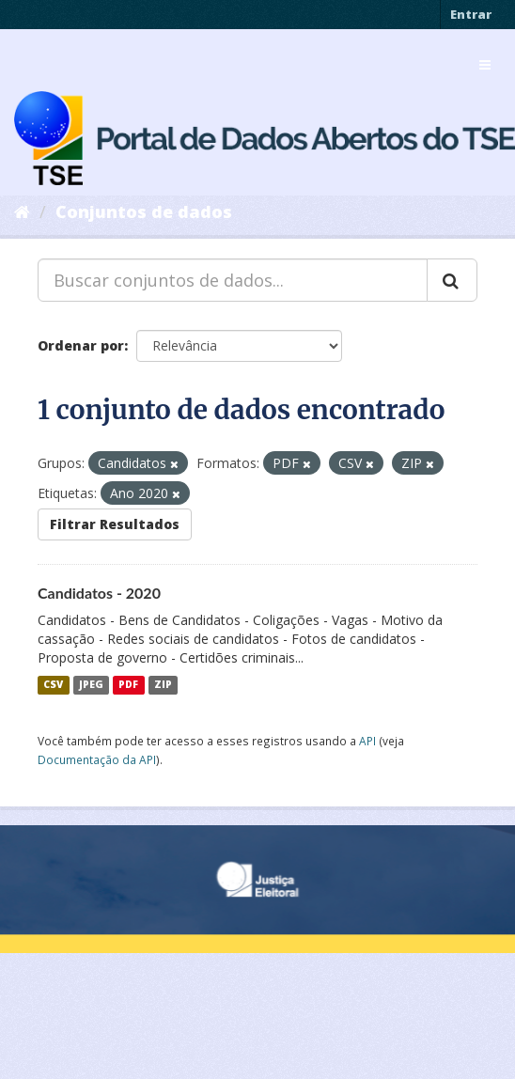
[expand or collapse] (485, 65)
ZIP (163, 685)
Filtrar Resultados (114, 524)
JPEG (91, 685)
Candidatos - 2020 (99, 593)
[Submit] (452, 280)
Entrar (471, 14)
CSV (53, 685)
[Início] (22, 211)
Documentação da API (97, 759)
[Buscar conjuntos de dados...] (233, 280)
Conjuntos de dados (143, 211)
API (367, 740)
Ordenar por (81, 345)
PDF (128, 685)
